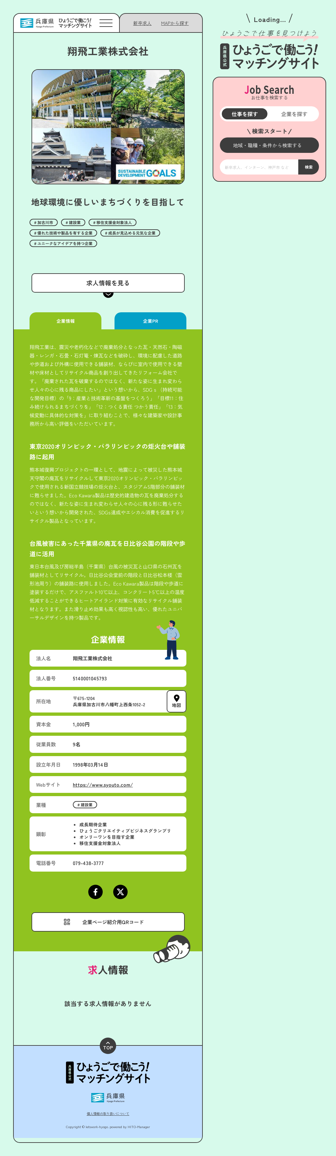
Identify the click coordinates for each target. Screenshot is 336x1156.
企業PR (150, 321)
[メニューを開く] (269, 145)
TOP (108, 1046)
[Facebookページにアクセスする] (95, 892)
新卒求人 (142, 23)
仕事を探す (244, 114)
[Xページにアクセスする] (120, 892)
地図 (176, 705)
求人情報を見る (108, 282)
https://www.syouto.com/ (103, 784)
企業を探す (294, 114)
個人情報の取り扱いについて (108, 1113)
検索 (308, 167)
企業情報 (65, 321)
